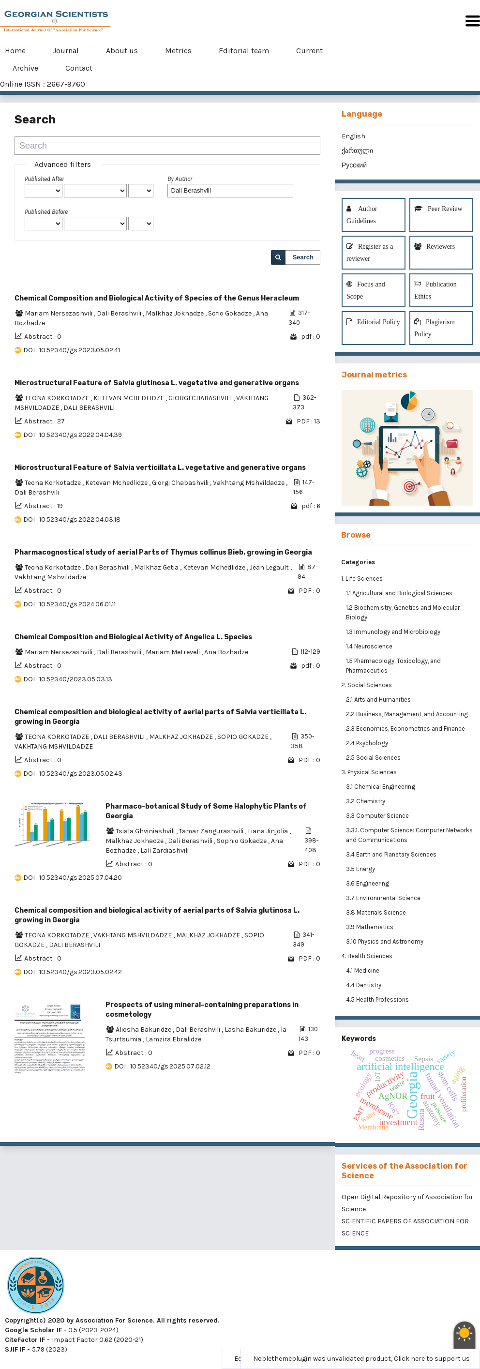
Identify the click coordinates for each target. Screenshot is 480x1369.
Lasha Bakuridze (251, 1029)
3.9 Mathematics (370, 927)
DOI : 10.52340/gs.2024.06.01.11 (69, 604)
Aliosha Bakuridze (144, 1029)
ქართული (357, 151)
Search (303, 257)
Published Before (46, 211)
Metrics (178, 50)
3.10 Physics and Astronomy (385, 941)
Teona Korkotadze (53, 483)
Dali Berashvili (120, 313)
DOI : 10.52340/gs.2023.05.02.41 (71, 350)
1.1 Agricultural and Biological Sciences (400, 593)
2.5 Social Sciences (374, 757)
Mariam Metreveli (173, 652)
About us (122, 50)
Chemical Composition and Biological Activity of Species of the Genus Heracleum (157, 298)
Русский (354, 165)
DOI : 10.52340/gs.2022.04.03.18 (71, 519)
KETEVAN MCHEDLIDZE (129, 398)
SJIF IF (15, 1349)
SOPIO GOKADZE (243, 737)
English (353, 136)
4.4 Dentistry (364, 985)
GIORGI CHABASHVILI (200, 398)
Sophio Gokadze (242, 841)
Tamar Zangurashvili (212, 831)
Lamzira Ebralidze (173, 1039)
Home (15, 50)
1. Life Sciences (362, 578)
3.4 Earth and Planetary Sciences (392, 854)
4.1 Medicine (363, 970)
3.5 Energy (361, 869)
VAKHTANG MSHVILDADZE (54, 746)
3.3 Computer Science (378, 815)
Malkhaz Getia (157, 567)
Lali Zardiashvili (164, 850)
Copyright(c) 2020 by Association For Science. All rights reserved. (112, 1320)
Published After (44, 178)
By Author (179, 178)
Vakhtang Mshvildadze (249, 483)
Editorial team (244, 50)
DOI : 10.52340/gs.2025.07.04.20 (72, 877)
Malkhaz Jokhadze (175, 313)
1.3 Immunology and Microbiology (394, 631)
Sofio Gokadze (230, 313)
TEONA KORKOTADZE (57, 398)
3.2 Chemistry (366, 801)
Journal (66, 50)
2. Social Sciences (366, 685)
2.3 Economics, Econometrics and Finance (406, 728)
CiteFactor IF (25, 1340)
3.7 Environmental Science (384, 898)
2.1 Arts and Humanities (379, 699)
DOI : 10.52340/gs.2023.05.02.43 (72, 773)
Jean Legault (270, 567)
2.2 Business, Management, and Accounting (407, 714)
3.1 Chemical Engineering (381, 786)
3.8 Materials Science (376, 912)
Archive (25, 68)
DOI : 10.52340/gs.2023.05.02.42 (72, 972)
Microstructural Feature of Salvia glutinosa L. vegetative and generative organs (157, 383)
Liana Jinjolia (268, 831)
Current (309, 50)
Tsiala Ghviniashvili (146, 831)
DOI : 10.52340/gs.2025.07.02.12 (162, 1066)
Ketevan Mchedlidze (117, 483)
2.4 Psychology (368, 743)
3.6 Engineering (368, 883)
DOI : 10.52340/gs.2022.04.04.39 (72, 435)
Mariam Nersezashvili (59, 313)
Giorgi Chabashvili (181, 483)
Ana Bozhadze (226, 652)
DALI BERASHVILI (89, 408)
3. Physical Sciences (369, 772)
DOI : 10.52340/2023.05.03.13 (67, 679)
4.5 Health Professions (378, 999)
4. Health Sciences (366, 956)
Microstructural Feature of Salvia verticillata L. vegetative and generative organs (160, 468)
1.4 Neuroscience (370, 646)
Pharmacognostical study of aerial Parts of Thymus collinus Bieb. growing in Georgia (163, 552)
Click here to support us (432, 1358)
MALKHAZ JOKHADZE (181, 737)
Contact (78, 68)
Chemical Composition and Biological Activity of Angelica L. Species (133, 637)
